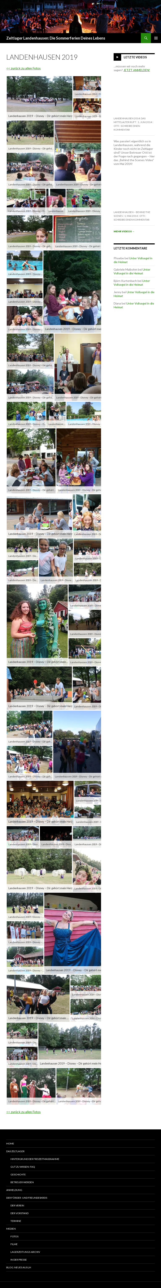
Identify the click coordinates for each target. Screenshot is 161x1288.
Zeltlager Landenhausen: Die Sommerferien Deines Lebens (55, 38)
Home (10, 1143)
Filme (14, 1244)
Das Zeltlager (15, 1151)
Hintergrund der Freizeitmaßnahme (34, 1159)
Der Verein (17, 1205)
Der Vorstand (19, 1213)
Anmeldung (14, 1190)
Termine (15, 1221)
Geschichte (18, 1174)
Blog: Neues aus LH (18, 1267)
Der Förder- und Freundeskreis (26, 1197)
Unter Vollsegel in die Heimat (132, 271)
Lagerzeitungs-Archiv (25, 1251)
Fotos (14, 1236)
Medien (11, 1228)
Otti (116, 125)
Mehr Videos (124, 231)
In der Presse (18, 1259)
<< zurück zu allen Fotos (23, 68)
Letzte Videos (135, 57)
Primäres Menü (156, 38)
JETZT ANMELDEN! (136, 70)
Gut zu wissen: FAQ (22, 1166)
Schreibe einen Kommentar (131, 219)
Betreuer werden (22, 1182)
